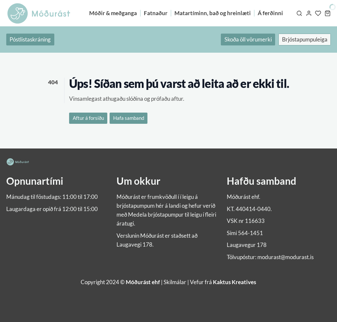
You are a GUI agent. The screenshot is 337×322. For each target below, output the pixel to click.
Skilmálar (175, 282)
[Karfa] (327, 13)
